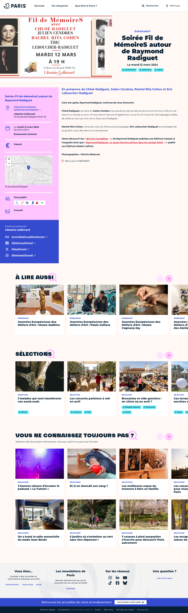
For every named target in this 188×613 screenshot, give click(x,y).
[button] (28, 167)
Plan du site (142, 610)
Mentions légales (47, 610)
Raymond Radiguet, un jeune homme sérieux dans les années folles (124, 142)
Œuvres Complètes (97, 138)
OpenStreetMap (42, 184)
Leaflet (28, 184)
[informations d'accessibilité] (30, 202)
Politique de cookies (125, 610)
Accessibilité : (75, 610)
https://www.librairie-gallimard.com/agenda (26, 108)
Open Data (108, 610)
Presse (98, 610)
